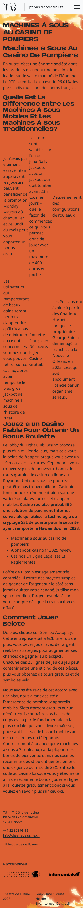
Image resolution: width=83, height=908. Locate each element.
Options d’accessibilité (45, 7)
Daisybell (63, 904)
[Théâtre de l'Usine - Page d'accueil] (9, 7)
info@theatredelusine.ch (21, 835)
